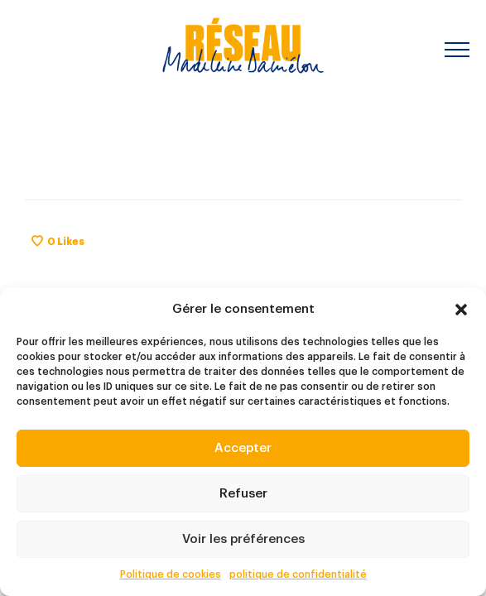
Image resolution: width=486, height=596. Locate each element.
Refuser (243, 494)
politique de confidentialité (298, 574)
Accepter (243, 448)
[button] (461, 309)
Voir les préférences (243, 539)
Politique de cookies (170, 574)
